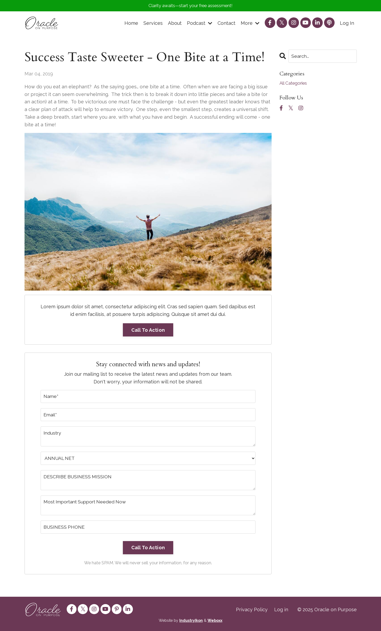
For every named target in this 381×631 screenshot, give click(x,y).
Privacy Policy (252, 611)
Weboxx (215, 622)
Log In (347, 23)
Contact (226, 23)
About (175, 23)
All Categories (295, 83)
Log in (281, 611)
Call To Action (148, 330)
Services (153, 23)
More (250, 23)
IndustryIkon (191, 622)
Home (131, 23)
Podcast (199, 23)
